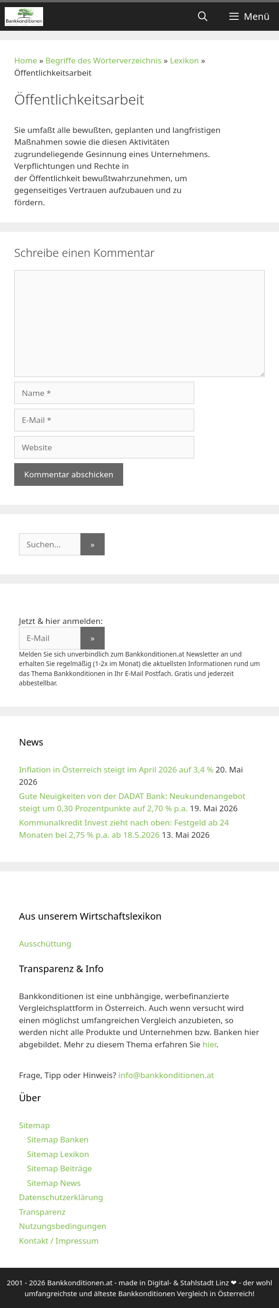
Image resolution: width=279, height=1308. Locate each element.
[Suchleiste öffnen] (202, 16)
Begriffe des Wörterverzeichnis (103, 60)
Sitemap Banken (58, 1139)
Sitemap (34, 1125)
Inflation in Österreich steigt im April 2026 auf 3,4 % (116, 769)
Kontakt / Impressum (59, 1240)
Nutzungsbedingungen (63, 1225)
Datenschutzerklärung (61, 1197)
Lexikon (184, 60)
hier (209, 1044)
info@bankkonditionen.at (166, 1075)
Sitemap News (54, 1182)
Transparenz (42, 1211)
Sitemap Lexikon (58, 1154)
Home (25, 60)
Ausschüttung (45, 943)
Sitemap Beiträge (59, 1168)
